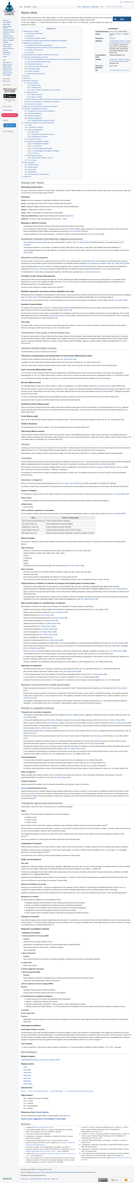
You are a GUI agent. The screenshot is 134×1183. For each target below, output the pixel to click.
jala (28, 242)
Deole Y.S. (120, 34)
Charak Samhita (42, 1112)
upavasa (89, 720)
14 (101, 1039)
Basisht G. (112, 38)
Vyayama (24, 788)
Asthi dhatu (27, 1078)
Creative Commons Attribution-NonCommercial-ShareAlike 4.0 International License (58, 1172)
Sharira (111, 31)
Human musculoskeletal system (38, 1091)
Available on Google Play (9, 100)
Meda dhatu (27, 1075)
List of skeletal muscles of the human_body (79, 1091)
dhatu (59, 219)
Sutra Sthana (76, 231)
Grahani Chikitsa (54, 1060)
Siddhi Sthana (27, 733)
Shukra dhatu (27, 1084)
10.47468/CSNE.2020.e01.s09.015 (119, 70)
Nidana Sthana (59, 618)
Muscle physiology (57, 1091)
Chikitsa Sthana (84, 242)
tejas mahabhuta (101, 263)
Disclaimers (46, 1179)
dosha (33, 651)
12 (33, 922)
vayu (88, 263)
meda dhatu (51, 720)
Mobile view (54, 1179)
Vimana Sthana (68, 359)
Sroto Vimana (43, 1060)
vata (34, 646)
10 (27, 835)
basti (41, 731)
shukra (36, 269)
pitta (104, 386)
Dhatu (116, 31)
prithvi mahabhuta (46, 266)
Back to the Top (7, 1178)
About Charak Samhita (35, 1179)
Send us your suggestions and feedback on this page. (43, 1119)
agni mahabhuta (38, 242)
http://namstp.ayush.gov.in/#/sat (44, 1127)
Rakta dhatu (69, 216)
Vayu (25, 242)
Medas (65, 219)
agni (127, 791)
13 (53, 924)
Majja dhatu (27, 1081)
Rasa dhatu (27, 1070)
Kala (22, 373)
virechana (74, 720)
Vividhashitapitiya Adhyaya (29, 1060)
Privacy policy (24, 1179)
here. (69, 1115)
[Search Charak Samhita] (120, 6)
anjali (70, 308)
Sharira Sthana (92, 272)
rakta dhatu (61, 261)
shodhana (69, 715)
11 (49, 851)
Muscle (23, 1091)
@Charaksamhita (8, 110)
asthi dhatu (84, 266)
